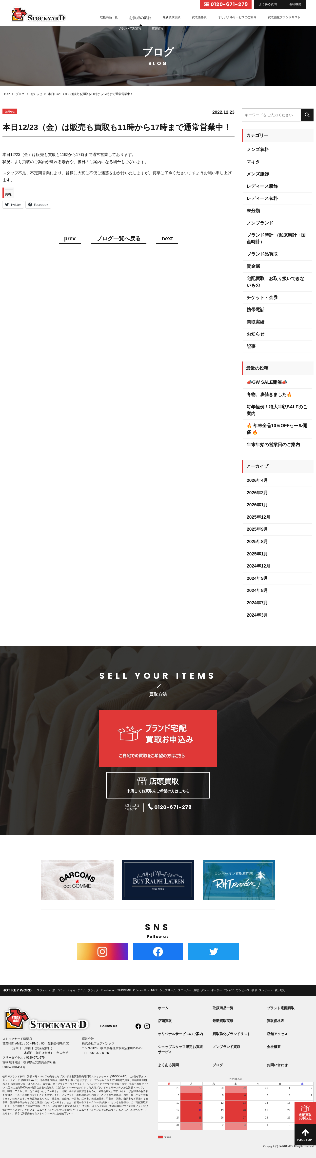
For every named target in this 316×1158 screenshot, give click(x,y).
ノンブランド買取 (226, 1047)
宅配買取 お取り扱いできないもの (275, 282)
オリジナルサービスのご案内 (237, 17)
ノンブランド (260, 223)
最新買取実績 (171, 17)
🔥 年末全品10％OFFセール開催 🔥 (277, 429)
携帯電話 (255, 309)
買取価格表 (199, 17)
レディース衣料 (262, 198)
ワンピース (243, 990)
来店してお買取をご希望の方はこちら (158, 785)
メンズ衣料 (258, 149)
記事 (251, 346)
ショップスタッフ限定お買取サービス (180, 1049)
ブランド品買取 (262, 254)
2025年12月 (258, 517)
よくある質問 (268, 4)
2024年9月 (257, 578)
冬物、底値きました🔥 (269, 394)
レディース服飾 (262, 186)
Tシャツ (229, 990)
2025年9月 (257, 529)
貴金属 (253, 266)
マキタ (253, 161)
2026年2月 (257, 492)
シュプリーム (167, 990)
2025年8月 (257, 541)
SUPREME (124, 990)
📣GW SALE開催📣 (267, 382)
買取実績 (255, 322)
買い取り (280, 990)
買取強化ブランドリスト (284, 17)
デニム (82, 990)
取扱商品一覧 (109, 17)
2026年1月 (257, 504)
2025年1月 (257, 553)
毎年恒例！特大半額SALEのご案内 (277, 410)
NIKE (154, 990)
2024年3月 (257, 615)
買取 (196, 990)
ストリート (266, 990)
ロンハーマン (141, 990)
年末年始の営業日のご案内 (273, 444)
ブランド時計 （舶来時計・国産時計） (276, 238)
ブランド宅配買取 (281, 1008)
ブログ (218, 1065)
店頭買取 (165, 1021)
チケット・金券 (262, 297)
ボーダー (216, 990)
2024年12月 (258, 566)
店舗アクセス (277, 1034)
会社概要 (295, 4)
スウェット (43, 990)
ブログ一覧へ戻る (118, 239)
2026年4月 (257, 480)
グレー (205, 990)
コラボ (61, 990)
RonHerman (108, 990)
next (167, 239)
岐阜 (254, 990)
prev (70, 239)
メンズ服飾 (258, 173)
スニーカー (185, 990)
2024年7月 (257, 602)
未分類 (253, 210)
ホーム (163, 1008)
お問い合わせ (277, 1065)
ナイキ (71, 990)
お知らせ (255, 334)
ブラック (93, 990)
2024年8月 (257, 590)
